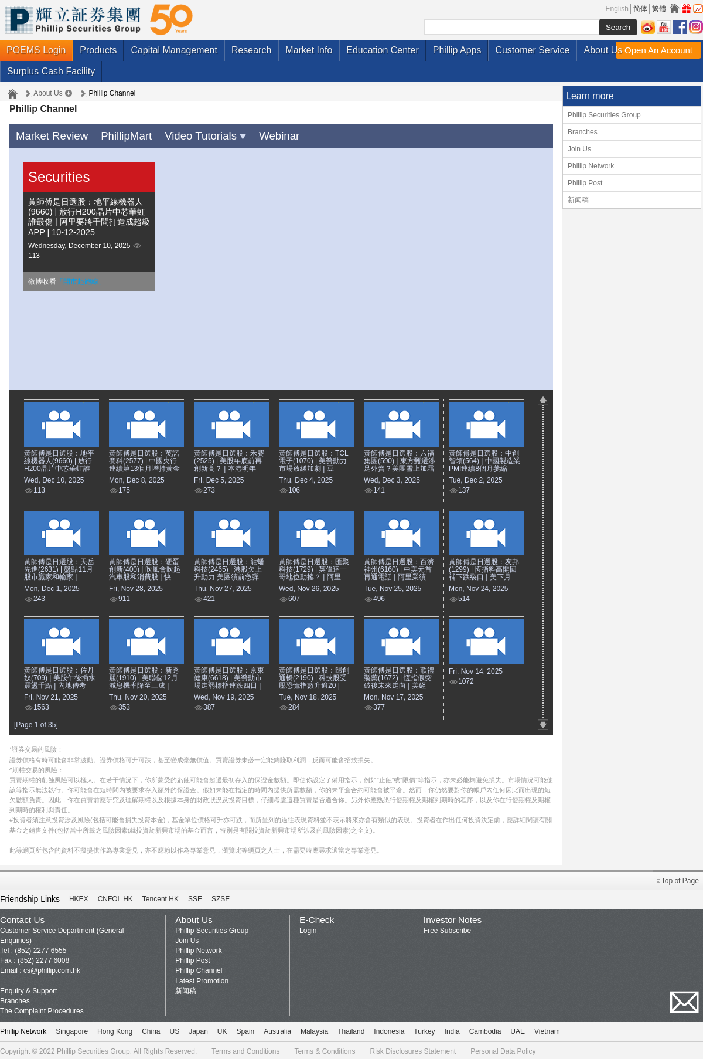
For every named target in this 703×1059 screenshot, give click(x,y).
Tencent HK (160, 896)
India (452, 1029)
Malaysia (314, 1029)
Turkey (424, 1029)
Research (251, 50)
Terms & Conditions (324, 1049)
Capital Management (174, 50)
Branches (583, 132)
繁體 (659, 9)
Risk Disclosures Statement (413, 1049)
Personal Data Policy (502, 1049)
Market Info (308, 50)
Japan (198, 1029)
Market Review (47, 135)
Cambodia (485, 1029)
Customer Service (532, 50)
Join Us (579, 149)
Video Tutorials (182, 135)
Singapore (72, 1029)
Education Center (382, 50)
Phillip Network (591, 166)
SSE (195, 896)
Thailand (350, 1029)
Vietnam (547, 1029)
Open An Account (658, 50)
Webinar (248, 135)
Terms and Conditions (245, 1049)
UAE (517, 1029)
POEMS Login (36, 50)
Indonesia (389, 1029)
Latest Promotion (201, 979)
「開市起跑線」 (80, 279)
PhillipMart (113, 135)
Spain (246, 1029)
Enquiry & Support (28, 989)
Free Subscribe (447, 928)
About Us (602, 50)
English (617, 9)
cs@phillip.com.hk (51, 968)
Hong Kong (114, 1029)
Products (98, 50)
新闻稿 (578, 200)
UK (222, 1029)
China (151, 1029)
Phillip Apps (457, 50)
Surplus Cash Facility (51, 71)
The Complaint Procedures (42, 1008)
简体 (640, 9)
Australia (277, 1029)
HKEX (78, 896)
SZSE (220, 896)
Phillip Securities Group (604, 115)
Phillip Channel (198, 968)
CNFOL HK (115, 896)
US (174, 1029)
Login (307, 928)
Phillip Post (585, 183)
